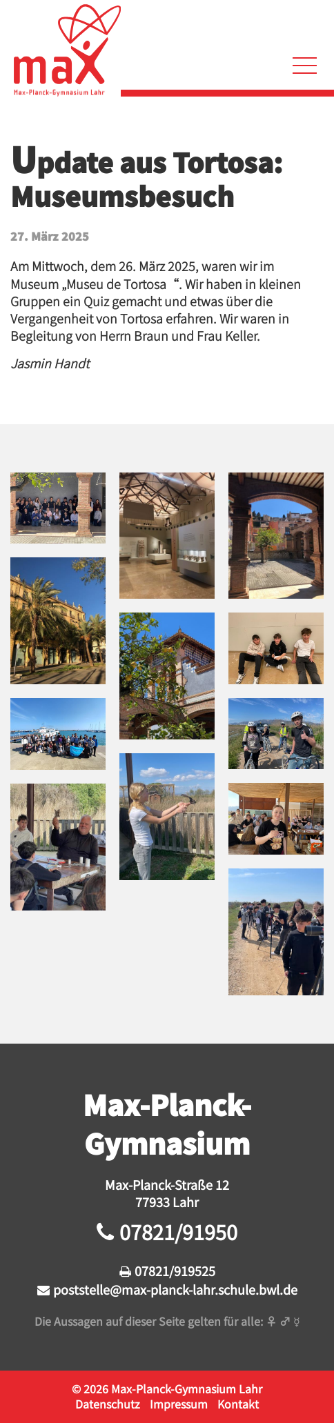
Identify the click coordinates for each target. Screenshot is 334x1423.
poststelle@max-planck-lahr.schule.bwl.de (175, 1289)
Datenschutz (107, 1403)
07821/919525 (175, 1271)
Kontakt (238, 1403)
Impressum (179, 1403)
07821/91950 (178, 1231)
